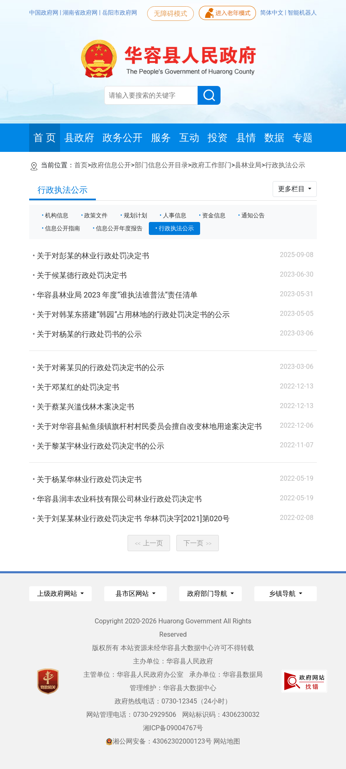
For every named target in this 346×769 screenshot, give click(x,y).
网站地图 (226, 741)
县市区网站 (132, 594)
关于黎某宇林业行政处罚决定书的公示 (100, 445)
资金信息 (214, 215)
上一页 (149, 543)
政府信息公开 (111, 165)
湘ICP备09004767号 (173, 728)
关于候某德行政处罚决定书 (82, 275)
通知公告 (253, 215)
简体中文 (272, 12)
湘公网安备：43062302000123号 (159, 741)
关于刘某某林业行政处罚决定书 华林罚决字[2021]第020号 (133, 518)
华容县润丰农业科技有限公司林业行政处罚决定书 (119, 498)
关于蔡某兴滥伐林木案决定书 (85, 406)
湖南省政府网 (81, 12)
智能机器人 (302, 12)
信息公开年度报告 (119, 228)
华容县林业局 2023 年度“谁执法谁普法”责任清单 (117, 294)
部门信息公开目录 (161, 165)
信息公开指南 (62, 228)
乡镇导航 (283, 594)
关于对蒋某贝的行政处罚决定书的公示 (100, 367)
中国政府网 (44, 12)
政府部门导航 (208, 594)
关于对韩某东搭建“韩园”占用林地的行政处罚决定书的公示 (133, 314)
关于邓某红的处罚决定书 (78, 387)
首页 (81, 165)
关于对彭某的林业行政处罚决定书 (93, 255)
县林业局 (248, 165)
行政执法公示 (285, 165)
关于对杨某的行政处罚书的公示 (89, 334)
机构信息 (56, 215)
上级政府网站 (58, 594)
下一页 (197, 543)
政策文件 (96, 215)
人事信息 (174, 215)
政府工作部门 (211, 165)
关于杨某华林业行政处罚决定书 (89, 479)
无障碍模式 (170, 14)
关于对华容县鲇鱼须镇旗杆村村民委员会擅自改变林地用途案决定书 (149, 426)
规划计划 (135, 215)
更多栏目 (292, 189)
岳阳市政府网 (119, 12)
